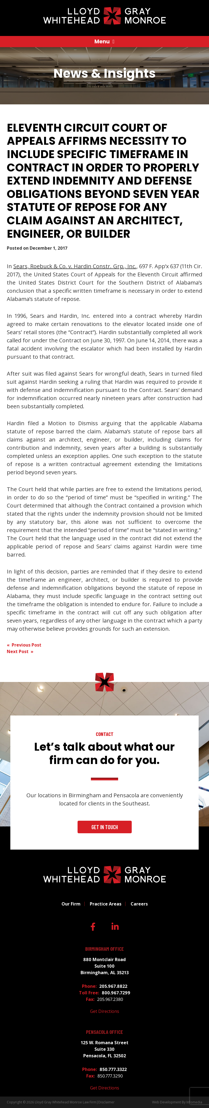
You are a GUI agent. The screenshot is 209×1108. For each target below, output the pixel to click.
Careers (139, 904)
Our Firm (71, 904)
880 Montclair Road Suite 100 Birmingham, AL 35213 (105, 966)
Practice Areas (105, 904)
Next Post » (20, 651)
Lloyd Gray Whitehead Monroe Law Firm (65, 1102)
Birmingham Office (104, 949)
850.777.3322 (113, 1069)
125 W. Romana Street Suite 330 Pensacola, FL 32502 (104, 1049)
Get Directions (104, 1011)
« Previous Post (24, 645)
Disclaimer (106, 1102)
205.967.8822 (113, 986)
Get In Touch (104, 827)
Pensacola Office (104, 1032)
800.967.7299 (116, 993)
